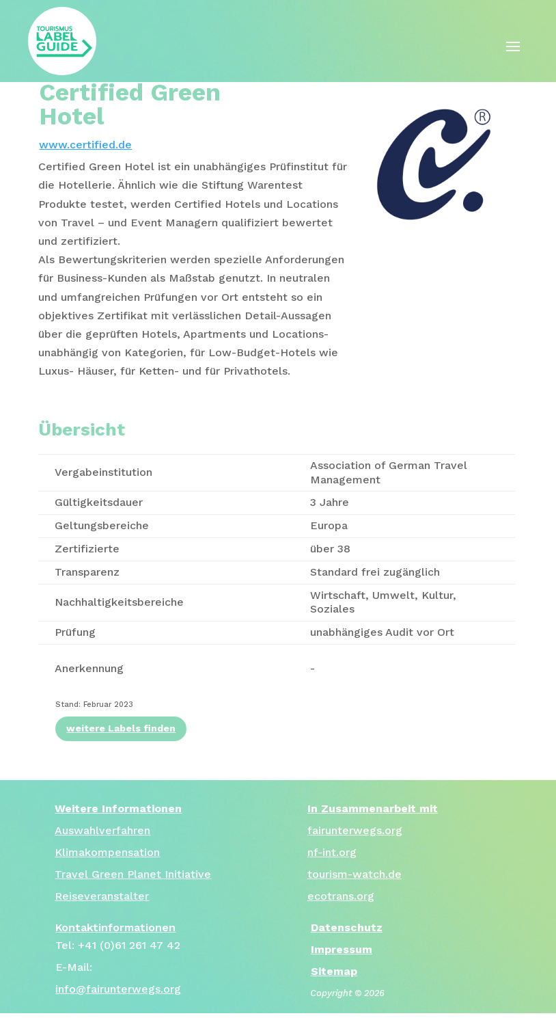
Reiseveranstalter (102, 895)
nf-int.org (332, 852)
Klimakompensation (107, 852)
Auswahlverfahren (102, 830)
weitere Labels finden (121, 728)
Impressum (341, 949)
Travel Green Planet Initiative (133, 874)
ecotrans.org (340, 895)
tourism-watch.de (354, 874)
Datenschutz (347, 927)
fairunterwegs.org (354, 830)
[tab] (194, 268)
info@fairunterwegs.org (118, 988)
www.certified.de (85, 144)
